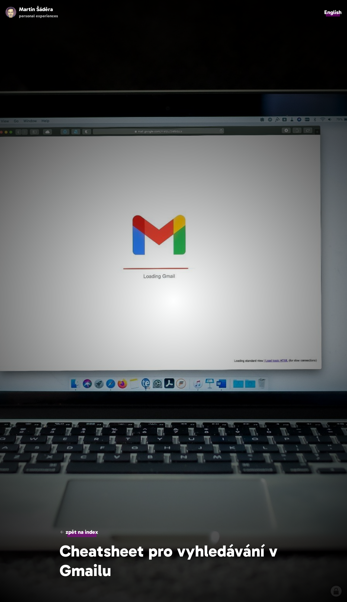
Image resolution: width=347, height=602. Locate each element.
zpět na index (82, 532)
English (333, 12)
